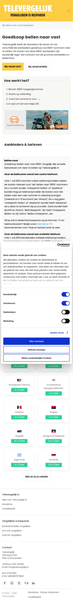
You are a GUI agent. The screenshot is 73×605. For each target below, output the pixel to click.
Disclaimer (7, 504)
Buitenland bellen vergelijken (16, 526)
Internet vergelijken (11, 535)
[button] (69, 10)
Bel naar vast (12, 66)
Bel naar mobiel (37, 66)
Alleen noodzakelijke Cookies (36, 358)
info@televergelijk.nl (18, 567)
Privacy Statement (49, 592)
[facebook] (4, 583)
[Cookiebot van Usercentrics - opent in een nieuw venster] (57, 245)
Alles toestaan (36, 341)
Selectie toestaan (36, 349)
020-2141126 (18, 564)
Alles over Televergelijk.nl (14, 499)
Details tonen (57, 332)
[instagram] (11, 583)
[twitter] (19, 583)
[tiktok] (26, 583)
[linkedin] (33, 583)
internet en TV (44, 224)
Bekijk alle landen (36, 476)
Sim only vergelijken (12, 530)
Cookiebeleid (8, 508)
